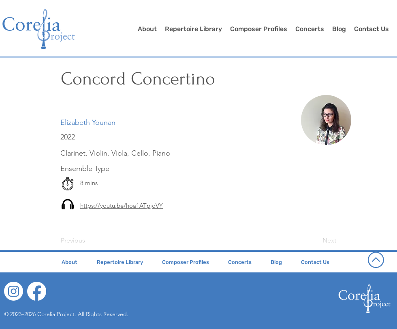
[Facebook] (36, 291)
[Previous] (87, 240)
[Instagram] (13, 291)
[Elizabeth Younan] (87, 122)
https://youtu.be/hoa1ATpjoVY (121, 205)
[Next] (316, 240)
